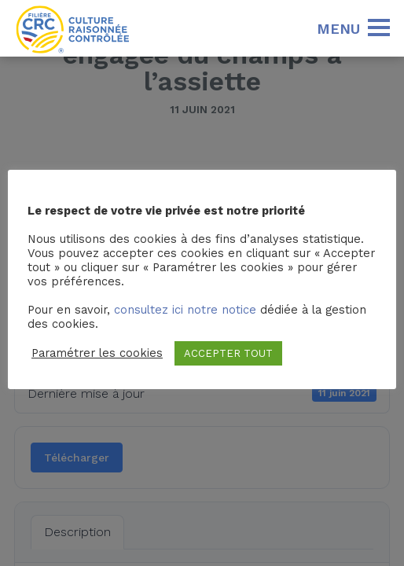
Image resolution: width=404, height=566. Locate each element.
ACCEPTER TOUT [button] (228, 353)
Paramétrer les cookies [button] (97, 353)
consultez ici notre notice (185, 310)
